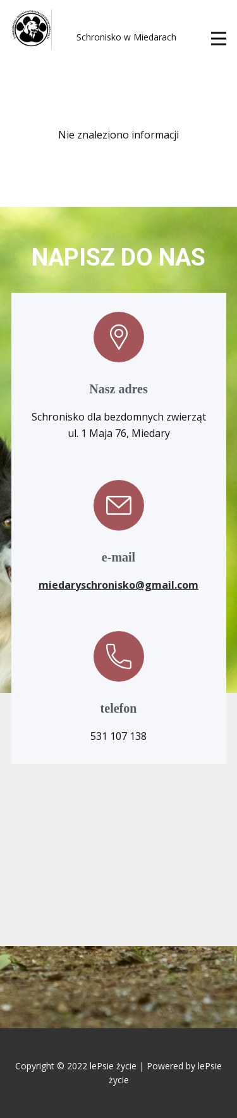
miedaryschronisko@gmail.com (118, 585)
